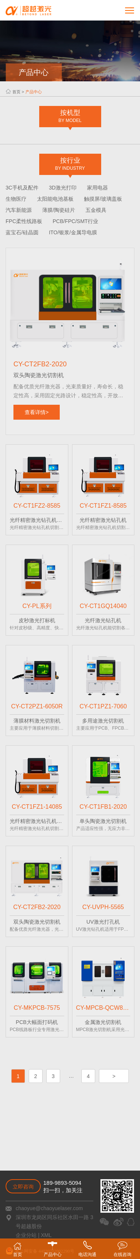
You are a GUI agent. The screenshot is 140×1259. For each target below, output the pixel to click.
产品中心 (33, 92)
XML (46, 1235)
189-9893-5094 (62, 1183)
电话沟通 (87, 1248)
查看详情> (37, 412)
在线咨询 (122, 1248)
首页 (16, 92)
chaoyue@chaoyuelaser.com (49, 1208)
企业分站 (26, 1235)
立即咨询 (23, 1187)
